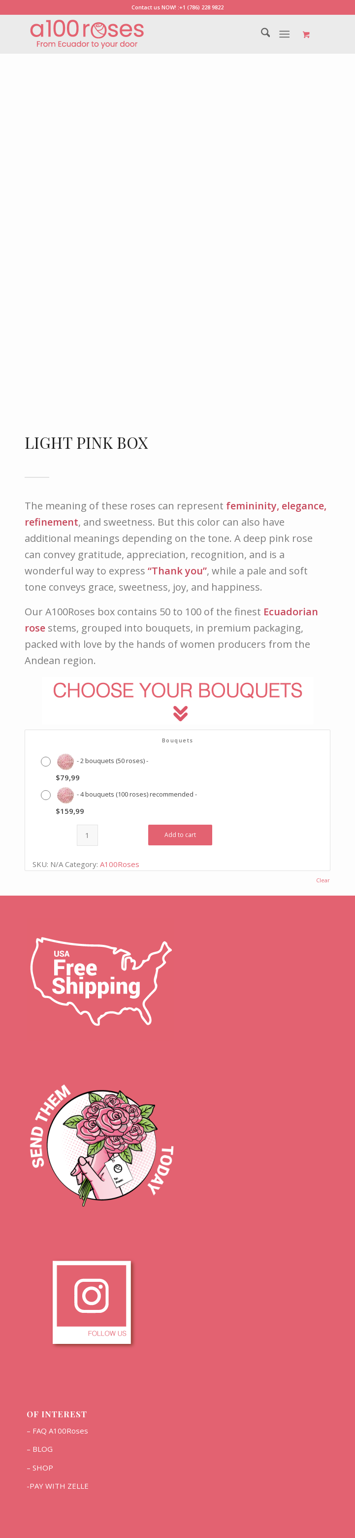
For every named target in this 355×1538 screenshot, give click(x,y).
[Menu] (285, 34)
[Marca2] (147, 34)
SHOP (42, 1467)
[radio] (97, 767)
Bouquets (178, 740)
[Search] (260, 34)
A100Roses (119, 864)
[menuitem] (260, 34)
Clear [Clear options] (323, 880)
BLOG (42, 1449)
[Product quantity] (87, 835)
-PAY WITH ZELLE (58, 1486)
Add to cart (180, 835)
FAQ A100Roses (60, 1431)
